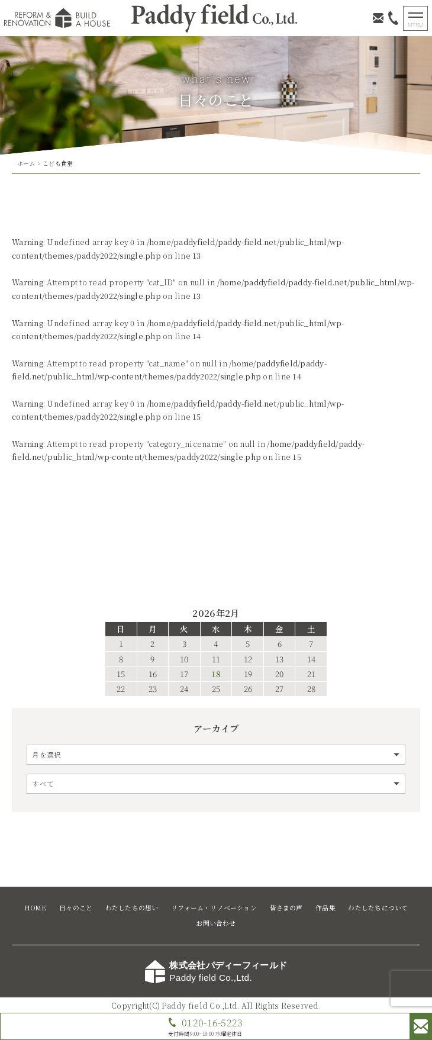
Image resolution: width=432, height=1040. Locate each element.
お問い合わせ (216, 923)
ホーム (26, 163)
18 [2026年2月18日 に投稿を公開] (216, 674)
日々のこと (75, 907)
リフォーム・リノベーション (214, 907)
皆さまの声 (286, 907)
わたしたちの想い (132, 907)
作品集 (325, 907)
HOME (35, 907)
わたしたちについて (378, 907)
